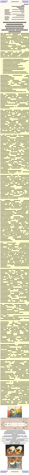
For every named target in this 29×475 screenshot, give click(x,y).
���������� (15, 1)
